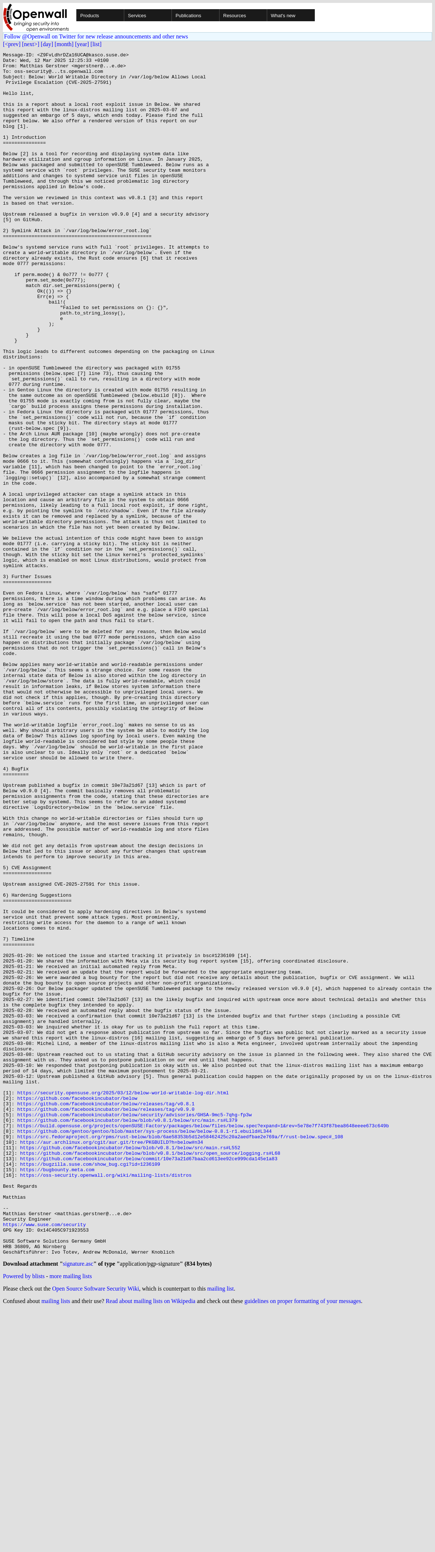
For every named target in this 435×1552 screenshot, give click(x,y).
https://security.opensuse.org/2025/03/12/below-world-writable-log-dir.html (123, 1301)
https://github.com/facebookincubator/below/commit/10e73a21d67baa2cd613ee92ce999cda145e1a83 (148, 1380)
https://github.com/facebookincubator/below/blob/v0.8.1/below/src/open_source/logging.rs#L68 (150, 1373)
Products (89, 15)
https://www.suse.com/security (44, 1459)
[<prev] (12, 44)
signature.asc (78, 1505)
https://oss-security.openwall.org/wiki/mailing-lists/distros (106, 1400)
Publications (188, 15)
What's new (283, 15)
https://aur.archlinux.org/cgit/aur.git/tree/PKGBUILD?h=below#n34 (111, 1360)
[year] (82, 44)
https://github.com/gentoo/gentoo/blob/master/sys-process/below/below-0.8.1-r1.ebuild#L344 (144, 1347)
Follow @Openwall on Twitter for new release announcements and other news (96, 36)
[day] (47, 44)
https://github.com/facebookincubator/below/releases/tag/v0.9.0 (106, 1321)
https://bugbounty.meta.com (57, 1393)
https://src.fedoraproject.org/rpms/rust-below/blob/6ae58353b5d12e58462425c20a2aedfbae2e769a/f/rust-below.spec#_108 (180, 1354)
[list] (96, 44)
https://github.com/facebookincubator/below (77, 1308)
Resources (234, 15)
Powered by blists (24, 1518)
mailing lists (55, 1543)
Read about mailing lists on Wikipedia (150, 1543)
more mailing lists (70, 1518)
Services (137, 15)
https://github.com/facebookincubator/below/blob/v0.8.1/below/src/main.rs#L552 (130, 1367)
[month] (64, 44)
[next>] (30, 44)
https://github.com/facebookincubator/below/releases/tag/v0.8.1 (106, 1314)
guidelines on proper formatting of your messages (302, 1543)
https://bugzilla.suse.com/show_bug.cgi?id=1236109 (90, 1387)
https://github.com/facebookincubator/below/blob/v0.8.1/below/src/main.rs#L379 (127, 1334)
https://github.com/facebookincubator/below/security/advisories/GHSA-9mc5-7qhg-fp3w (134, 1327)
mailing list (220, 1530)
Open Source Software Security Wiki (95, 1530)
